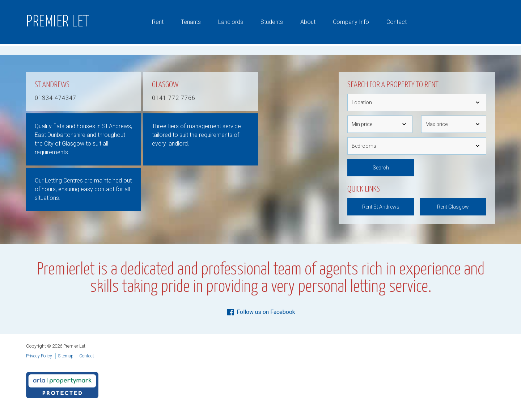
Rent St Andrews (380, 207)
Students (271, 21)
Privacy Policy (39, 355)
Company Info (351, 21)
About (307, 21)
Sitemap (65, 355)
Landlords (230, 21)
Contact (396, 21)
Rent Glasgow (453, 207)
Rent (158, 21)
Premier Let (58, 22)
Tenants (191, 21)
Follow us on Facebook (260, 312)
